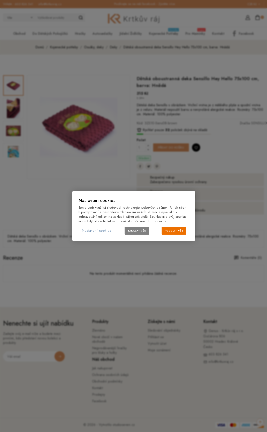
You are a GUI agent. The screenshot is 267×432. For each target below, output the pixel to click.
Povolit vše (174, 230)
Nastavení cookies (96, 230)
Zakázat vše (137, 230)
